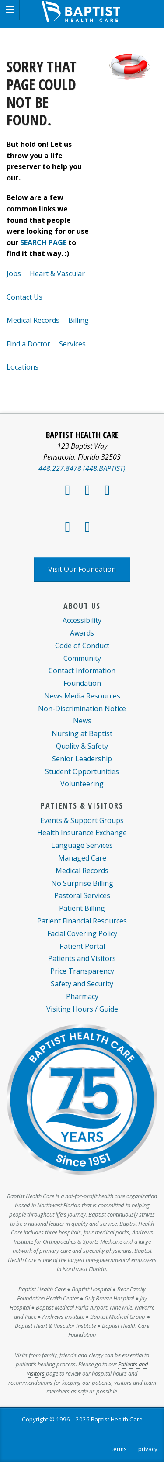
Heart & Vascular (57, 273)
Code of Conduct (82, 645)
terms (119, 1449)
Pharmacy (82, 996)
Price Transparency (82, 971)
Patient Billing (82, 908)
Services (72, 344)
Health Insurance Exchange (82, 832)
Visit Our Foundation (82, 569)
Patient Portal (82, 946)
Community (82, 658)
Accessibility (82, 620)
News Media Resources (82, 696)
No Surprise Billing (82, 883)
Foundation (82, 683)
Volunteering (82, 783)
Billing (78, 320)
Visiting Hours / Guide (82, 1009)
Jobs (14, 273)
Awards (82, 633)
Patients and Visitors (82, 958)
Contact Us (24, 297)
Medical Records (33, 320)
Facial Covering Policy (82, 933)
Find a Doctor (28, 344)
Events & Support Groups (82, 820)
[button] (10, 10)
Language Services (82, 845)
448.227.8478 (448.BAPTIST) (82, 468)
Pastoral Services (82, 895)
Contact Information (82, 670)
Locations (22, 367)
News (82, 721)
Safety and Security (82, 983)
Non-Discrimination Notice (82, 708)
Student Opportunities (82, 771)
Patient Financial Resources (82, 921)
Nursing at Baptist (82, 733)
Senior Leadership (82, 759)
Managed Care (82, 858)
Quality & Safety (82, 746)
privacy (147, 1449)
